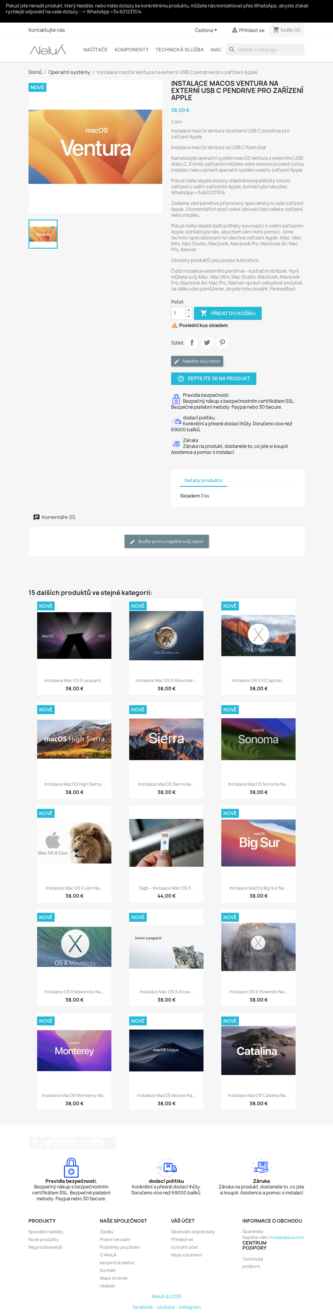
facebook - (144, 1307)
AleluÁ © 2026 (166, 1296)
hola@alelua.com (287, 1237)
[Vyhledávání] (265, 50)
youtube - (168, 1307)
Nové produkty (44, 1239)
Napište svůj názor (197, 361)
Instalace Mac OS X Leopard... (74, 680)
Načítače (95, 49)
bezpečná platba (117, 1262)
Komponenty (132, 49)
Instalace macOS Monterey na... (74, 1095)
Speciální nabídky (46, 1232)
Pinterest (222, 342)
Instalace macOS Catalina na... (258, 1095)
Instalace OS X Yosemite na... (258, 991)
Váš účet (183, 1221)
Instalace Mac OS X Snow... (166, 991)
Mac (216, 49)
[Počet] (178, 313)
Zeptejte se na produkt (213, 378)
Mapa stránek (113, 1278)
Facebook (35, 1143)
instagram (190, 1307)
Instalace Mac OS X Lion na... (74, 888)
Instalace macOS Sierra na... (166, 784)
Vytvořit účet (184, 1247)
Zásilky (106, 1232)
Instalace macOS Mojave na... (166, 1095)
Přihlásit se (182, 1239)
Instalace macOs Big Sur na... (258, 888)
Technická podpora (252, 1262)
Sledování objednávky (193, 1232)
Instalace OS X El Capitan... (258, 680)
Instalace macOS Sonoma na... (258, 784)
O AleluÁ (108, 1255)
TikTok (110, 1143)
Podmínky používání (120, 1247)
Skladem (190, 496)
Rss (59, 1143)
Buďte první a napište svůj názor (167, 542)
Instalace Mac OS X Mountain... (166, 680)
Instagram (97, 1143)
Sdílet (192, 342)
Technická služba (180, 49)
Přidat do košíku (227, 313)
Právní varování (115, 1239)
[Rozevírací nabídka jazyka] (207, 30)
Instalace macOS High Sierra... (74, 784)
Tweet (207, 342)
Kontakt (108, 1270)
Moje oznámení (186, 1255)
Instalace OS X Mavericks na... (74, 991)
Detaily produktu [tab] (203, 480)
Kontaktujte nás (47, 30)
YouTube (71, 1143)
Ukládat (107, 1286)
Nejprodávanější (45, 1247)
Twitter (48, 1143)
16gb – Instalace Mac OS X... (166, 888)
